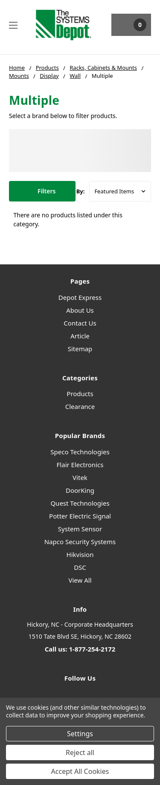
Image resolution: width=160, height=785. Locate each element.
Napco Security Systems (80, 541)
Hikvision (80, 554)
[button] (42, 191)
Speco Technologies (79, 451)
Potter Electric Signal (80, 516)
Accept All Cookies (80, 771)
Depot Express (80, 297)
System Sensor (80, 528)
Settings (80, 733)
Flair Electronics (80, 464)
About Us (80, 310)
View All (79, 580)
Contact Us (80, 323)
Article (80, 336)
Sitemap (80, 348)
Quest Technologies (79, 503)
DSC (80, 567)
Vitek (80, 477)
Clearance (80, 406)
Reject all (80, 752)
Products (80, 393)
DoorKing (80, 490)
